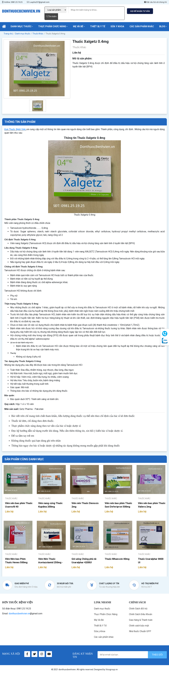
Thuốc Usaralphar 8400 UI (150, 561)
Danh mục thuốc (21, 26)
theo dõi (157, 654)
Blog (162, 26)
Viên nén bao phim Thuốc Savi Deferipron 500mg (118, 505)
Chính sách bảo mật (139, 625)
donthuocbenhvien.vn (19, 613)
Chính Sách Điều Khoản (140, 614)
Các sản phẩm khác (142, 26)
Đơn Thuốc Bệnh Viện (15, 129)
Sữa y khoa (117, 26)
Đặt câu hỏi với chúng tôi (155, 2)
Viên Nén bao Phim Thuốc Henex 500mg (16, 561)
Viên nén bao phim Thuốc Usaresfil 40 (18, 505)
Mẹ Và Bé (78, 26)
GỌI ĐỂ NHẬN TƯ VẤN (140, 11)
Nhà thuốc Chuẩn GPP (140, 631)
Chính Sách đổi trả (138, 608)
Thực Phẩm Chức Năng (52, 26)
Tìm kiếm (51, 16)
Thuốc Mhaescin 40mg (117, 559)
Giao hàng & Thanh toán (140, 620)
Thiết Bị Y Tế (97, 26)
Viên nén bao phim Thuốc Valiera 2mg (151, 505)
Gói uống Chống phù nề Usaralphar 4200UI (84, 561)
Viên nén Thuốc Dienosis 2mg (85, 505)
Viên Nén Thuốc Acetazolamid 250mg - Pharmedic (50, 561)
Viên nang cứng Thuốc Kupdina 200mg (50, 505)
